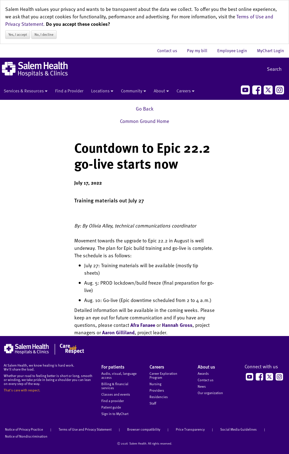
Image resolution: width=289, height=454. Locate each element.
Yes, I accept (17, 34)
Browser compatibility (143, 429)
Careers (185, 91)
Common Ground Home (144, 121)
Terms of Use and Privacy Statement (85, 429)
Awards (203, 373)
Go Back (144, 108)
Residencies (158, 396)
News (202, 386)
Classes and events (115, 394)
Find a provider (112, 400)
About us (206, 366)
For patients (112, 366)
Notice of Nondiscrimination (26, 436)
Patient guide (111, 407)
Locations (102, 91)
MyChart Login (270, 50)
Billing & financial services (114, 385)
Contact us (169, 50)
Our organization (210, 392)
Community (133, 91)
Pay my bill (199, 50)
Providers (156, 390)
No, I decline (44, 34)
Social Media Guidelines (238, 429)
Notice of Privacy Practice (24, 429)
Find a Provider (69, 90)
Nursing (155, 383)
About (161, 91)
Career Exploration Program (163, 375)
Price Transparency (190, 429)
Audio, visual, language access (119, 375)
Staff (152, 403)
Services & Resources (25, 91)
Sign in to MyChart (114, 413)
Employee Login (234, 50)
